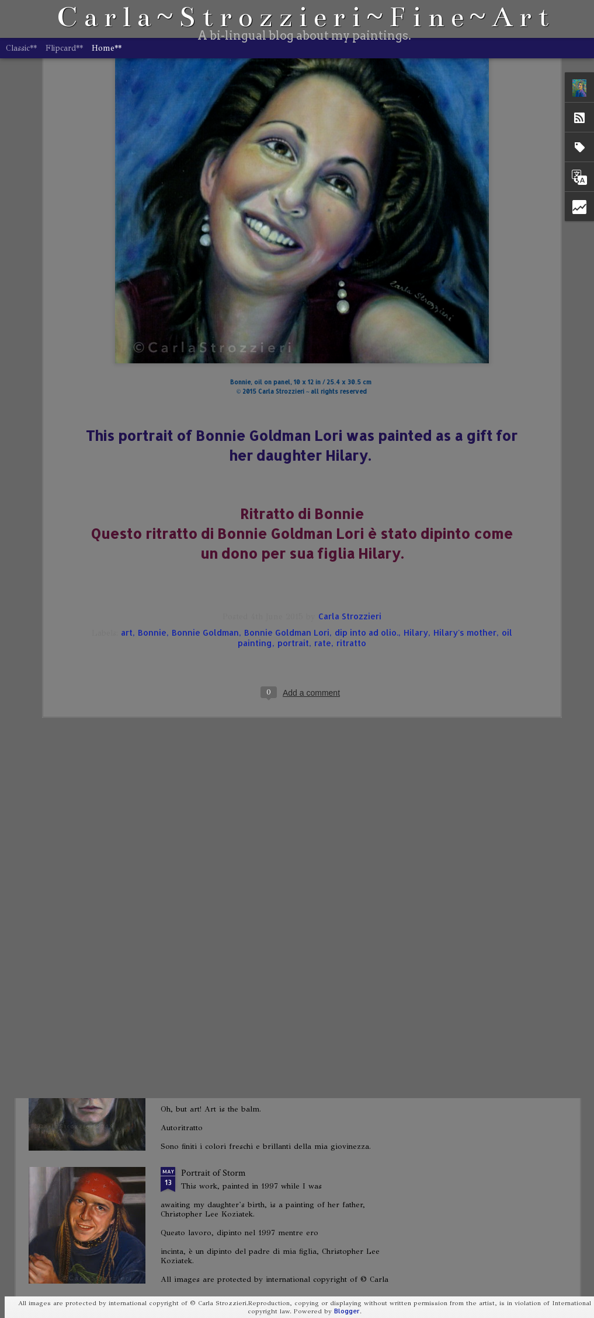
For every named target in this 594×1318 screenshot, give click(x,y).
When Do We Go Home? (228, 907)
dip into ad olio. (366, 401)
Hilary (416, 401)
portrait (293, 412)
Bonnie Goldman (205, 401)
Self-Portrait (204, 774)
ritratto (351, 412)
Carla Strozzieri (349, 385)
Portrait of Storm (213, 1173)
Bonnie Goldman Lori (286, 401)
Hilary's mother (464, 401)
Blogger (347, 1311)
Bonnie (152, 401)
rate (322, 412)
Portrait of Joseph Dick (223, 641)
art (127, 401)
